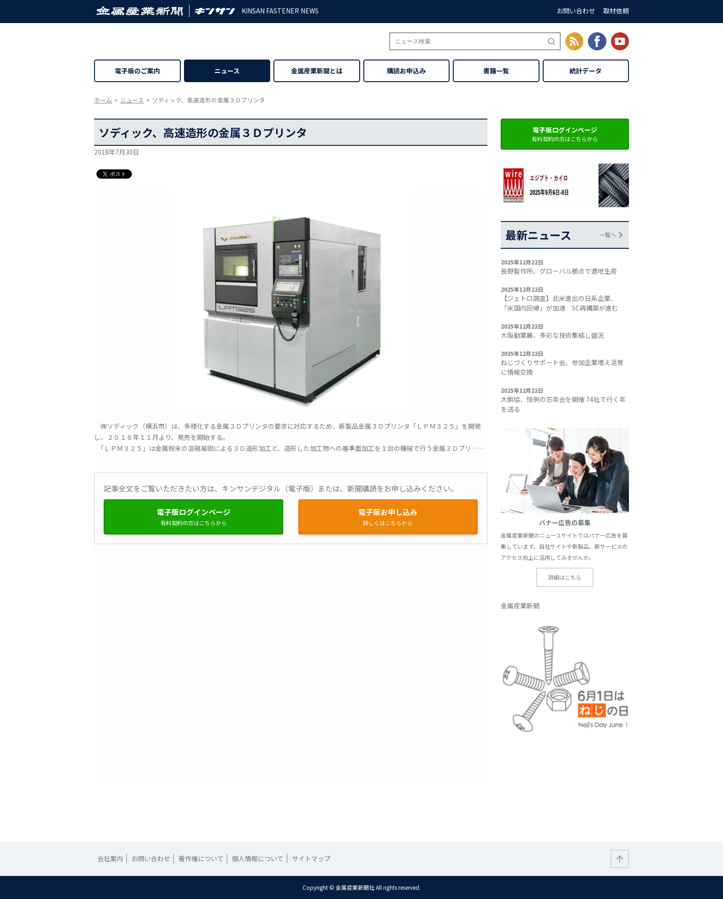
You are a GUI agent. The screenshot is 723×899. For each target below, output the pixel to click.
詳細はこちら (564, 577)
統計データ (585, 70)
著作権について (201, 858)
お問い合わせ (576, 10)
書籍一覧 (496, 70)
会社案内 (110, 858)
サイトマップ (311, 858)
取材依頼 (616, 10)
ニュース (227, 70)
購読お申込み (406, 70)
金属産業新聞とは (317, 70)
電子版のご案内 (137, 70)
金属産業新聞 (520, 605)
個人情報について (258, 858)
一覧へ (607, 235)
